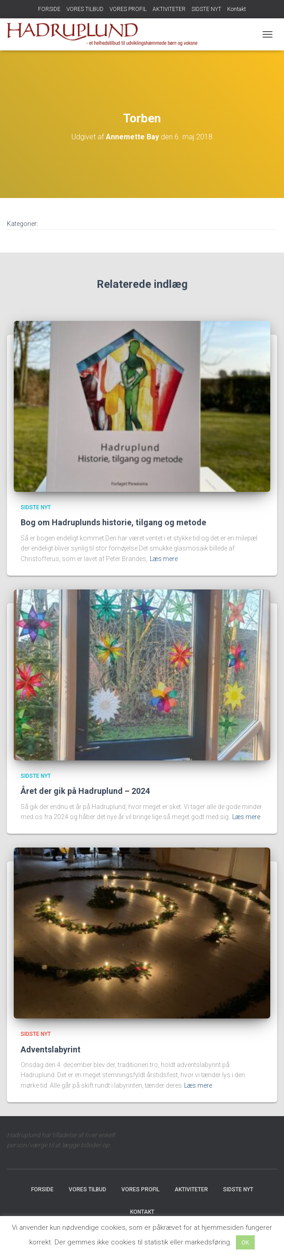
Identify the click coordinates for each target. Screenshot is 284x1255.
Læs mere (164, 558)
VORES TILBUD (85, 9)
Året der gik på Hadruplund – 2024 (85, 791)
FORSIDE (49, 9)
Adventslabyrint (51, 1049)
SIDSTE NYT (206, 9)
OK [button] (245, 1242)
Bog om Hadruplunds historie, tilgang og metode (113, 522)
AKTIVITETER (169, 9)
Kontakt (236, 9)
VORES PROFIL (128, 9)
